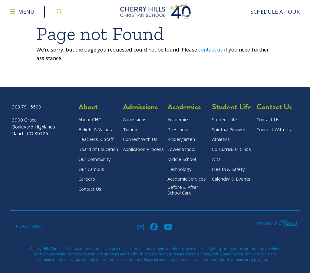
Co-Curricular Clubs (231, 149)
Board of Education (98, 149)
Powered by (277, 223)
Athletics (221, 139)
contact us (210, 49)
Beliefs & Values (95, 129)
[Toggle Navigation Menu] (22, 11)
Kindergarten (181, 139)
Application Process (143, 149)
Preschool (177, 129)
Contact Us (89, 189)
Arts (216, 159)
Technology (179, 169)
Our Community (94, 159)
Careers (86, 179)
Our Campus (91, 169)
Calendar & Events (231, 179)
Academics (178, 119)
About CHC (89, 119)
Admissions (135, 119)
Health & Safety (228, 169)
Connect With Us (140, 139)
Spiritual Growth (228, 129)
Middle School (181, 159)
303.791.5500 (26, 107)
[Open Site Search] (59, 11)
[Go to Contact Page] (275, 11)
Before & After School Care (182, 190)
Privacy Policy (28, 226)
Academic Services (186, 179)
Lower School (181, 149)
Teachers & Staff (96, 139)
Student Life (224, 119)
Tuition (130, 129)
